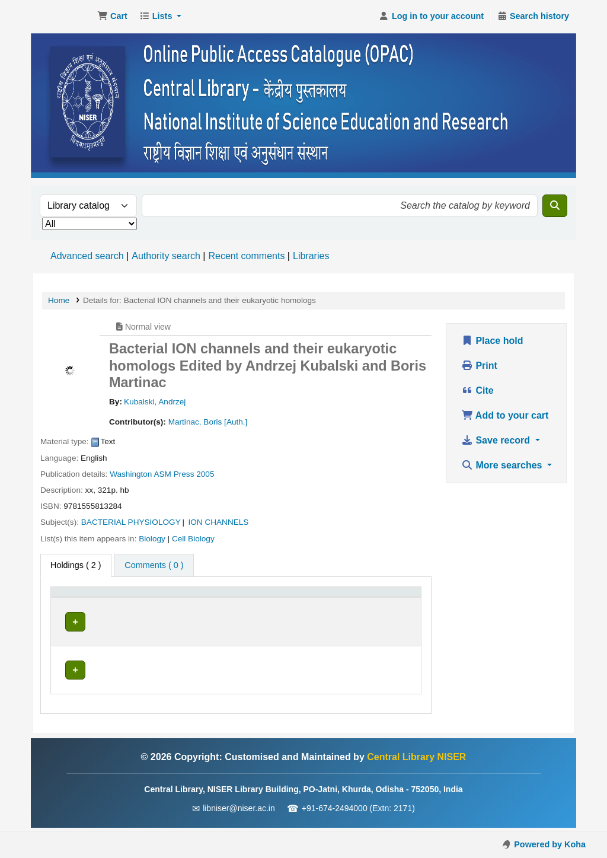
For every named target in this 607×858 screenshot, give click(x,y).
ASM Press (174, 474)
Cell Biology (193, 538)
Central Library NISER (62, 16)
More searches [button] (503, 465)
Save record (497, 440)
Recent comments (246, 256)
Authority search (166, 256)
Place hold (492, 341)
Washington (131, 474)
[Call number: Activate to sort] (237, 605)
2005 (205, 474)
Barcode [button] (386, 610)
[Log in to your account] (431, 16)
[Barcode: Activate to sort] (392, 605)
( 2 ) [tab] (75, 565)
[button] (112, 16)
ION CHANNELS (218, 522)
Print (479, 366)
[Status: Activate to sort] (328, 605)
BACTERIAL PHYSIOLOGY (131, 522)
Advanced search (87, 256)
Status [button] (310, 610)
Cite (477, 390)
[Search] (554, 205)
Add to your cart (504, 415)
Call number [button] (212, 610)
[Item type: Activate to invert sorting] (79, 605)
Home (58, 300)
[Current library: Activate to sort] (145, 605)
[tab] (153, 566)
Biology (152, 538)
